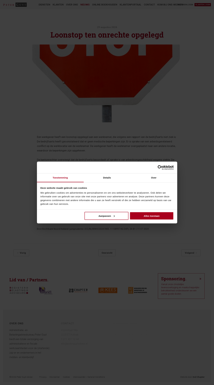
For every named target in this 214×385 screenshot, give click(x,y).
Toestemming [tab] (60, 177)
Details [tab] (107, 177)
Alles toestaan (152, 215)
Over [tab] (153, 177)
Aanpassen (107, 215)
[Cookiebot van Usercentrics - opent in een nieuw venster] (160, 167)
